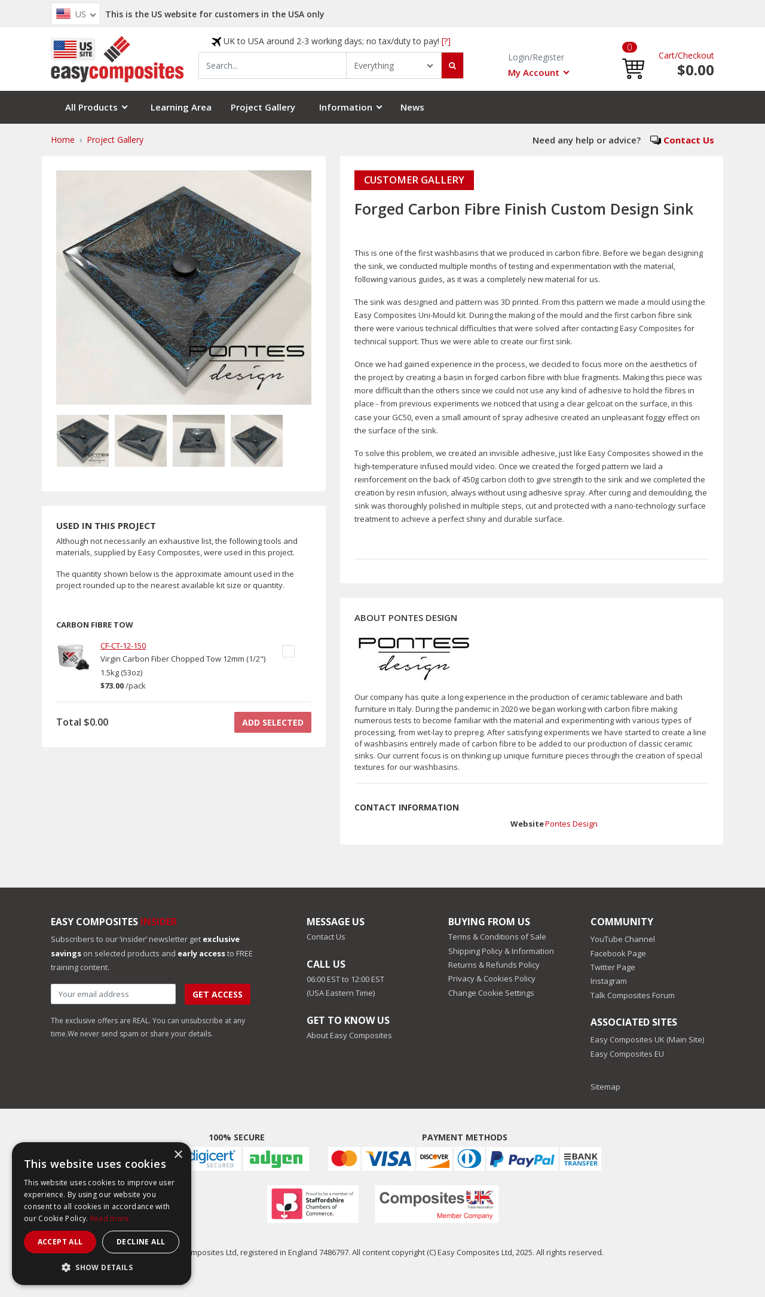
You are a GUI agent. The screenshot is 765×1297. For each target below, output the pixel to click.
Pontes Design (571, 823)
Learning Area (181, 107)
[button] (633, 59)
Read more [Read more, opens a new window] (110, 1218)
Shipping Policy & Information (501, 951)
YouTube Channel (622, 939)
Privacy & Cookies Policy (492, 978)
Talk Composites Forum (632, 995)
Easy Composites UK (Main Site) (647, 1039)
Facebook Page (618, 953)
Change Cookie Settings (491, 992)
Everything (374, 65)
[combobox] (272, 65)
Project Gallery (263, 107)
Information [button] (345, 107)
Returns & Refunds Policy (494, 964)
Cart (667, 55)
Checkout (696, 55)
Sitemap (605, 1086)
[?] (446, 41)
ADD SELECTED (273, 722)
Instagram (608, 980)
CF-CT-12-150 (123, 645)
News (412, 107)
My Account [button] (533, 72)
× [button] (177, 1155)
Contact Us (688, 140)
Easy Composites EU (627, 1053)
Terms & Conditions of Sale (497, 936)
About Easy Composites (349, 1035)
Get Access (217, 994)
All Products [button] (91, 107)
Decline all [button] (141, 1242)
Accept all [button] (60, 1242)
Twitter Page (612, 967)
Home (63, 139)
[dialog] (101, 1213)
